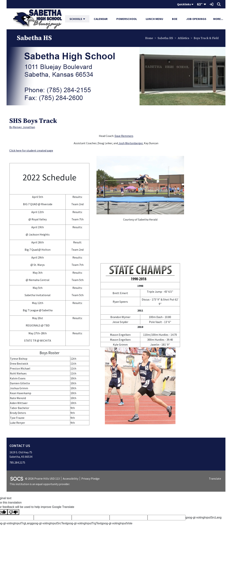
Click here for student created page (31, 151)
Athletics (183, 38)
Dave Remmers (124, 136)
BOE (174, 19)
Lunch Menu (154, 19)
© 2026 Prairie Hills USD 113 (42, 479)
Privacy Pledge (90, 479)
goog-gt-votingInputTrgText (84, 524)
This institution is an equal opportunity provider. (39, 484)
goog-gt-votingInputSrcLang (203, 518)
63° (199, 4)
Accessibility (70, 479)
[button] (85, 18)
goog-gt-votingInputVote (116, 524)
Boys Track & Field (205, 38)
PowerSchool (126, 19)
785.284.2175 (17, 463)
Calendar (101, 19)
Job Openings (196, 19)
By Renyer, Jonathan (22, 127)
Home (149, 38)
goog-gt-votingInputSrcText (49, 524)
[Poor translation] (13, 513)
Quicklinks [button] (185, 4)
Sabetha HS (165, 38)
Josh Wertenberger (130, 144)
